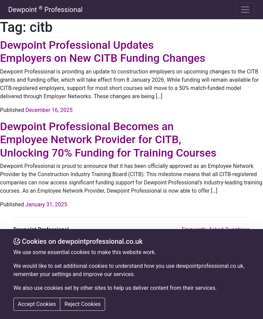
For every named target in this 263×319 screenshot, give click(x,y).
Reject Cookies (82, 304)
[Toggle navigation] (245, 9)
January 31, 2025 (46, 204)
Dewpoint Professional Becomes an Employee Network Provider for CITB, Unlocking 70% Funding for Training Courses (108, 139)
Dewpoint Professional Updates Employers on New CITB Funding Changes (102, 51)
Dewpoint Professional (45, 9)
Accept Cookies (37, 304)
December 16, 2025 (49, 110)
